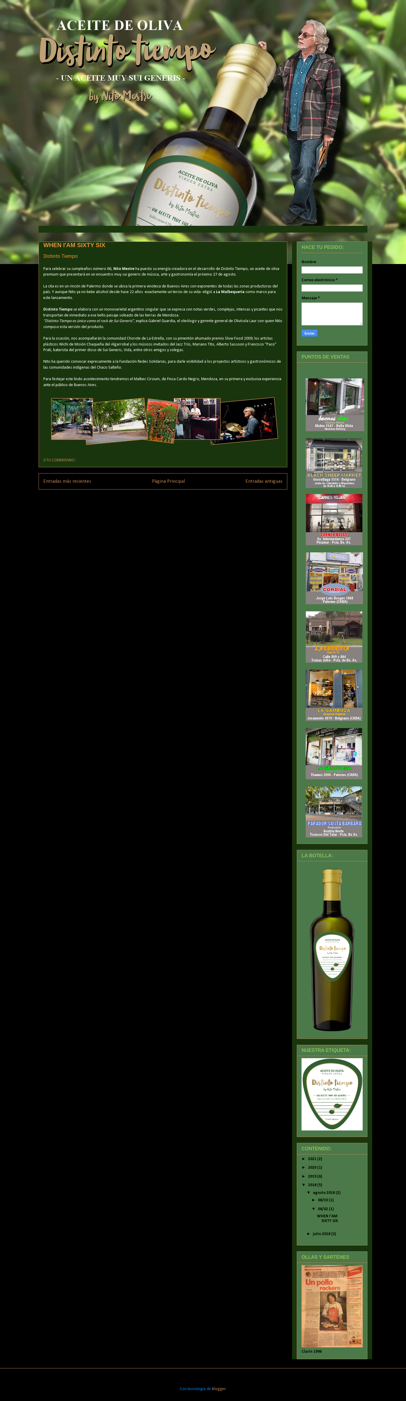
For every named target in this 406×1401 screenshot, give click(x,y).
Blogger (219, 1389)
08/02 (323, 1209)
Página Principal (168, 481)
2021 (312, 1159)
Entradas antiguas (264, 481)
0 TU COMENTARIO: (59, 460)
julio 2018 (322, 1234)
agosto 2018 (324, 1193)
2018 (312, 1185)
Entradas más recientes (67, 481)
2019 (312, 1176)
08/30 (323, 1200)
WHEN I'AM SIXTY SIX (74, 245)
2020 (312, 1167)
